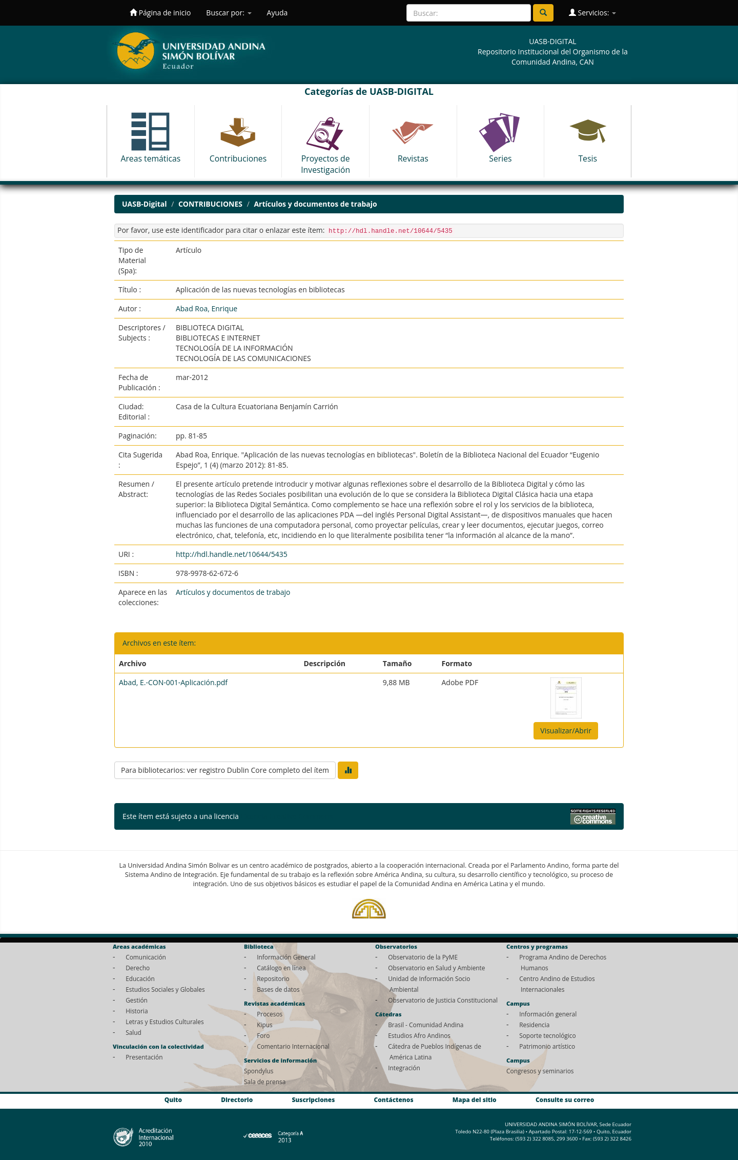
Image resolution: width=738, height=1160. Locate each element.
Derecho (138, 968)
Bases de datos (278, 989)
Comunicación (146, 957)
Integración (404, 1068)
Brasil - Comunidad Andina (425, 1025)
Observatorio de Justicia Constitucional (443, 1000)
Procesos (269, 1014)
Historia (137, 1011)
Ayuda (277, 12)
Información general (548, 1014)
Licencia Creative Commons (286, 816)
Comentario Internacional (293, 1046)
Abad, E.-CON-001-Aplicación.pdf (173, 682)
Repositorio (273, 978)
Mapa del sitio (475, 1099)
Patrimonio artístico (547, 1046)
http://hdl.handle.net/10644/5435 (232, 554)
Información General (286, 957)
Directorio (237, 1099)
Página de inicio (160, 12)
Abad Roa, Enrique (206, 308)
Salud (133, 1032)
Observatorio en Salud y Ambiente (436, 968)
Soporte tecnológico (547, 1035)
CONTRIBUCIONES (210, 204)
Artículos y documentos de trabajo (315, 204)
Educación (140, 978)
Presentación (144, 1057)
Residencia (534, 1025)
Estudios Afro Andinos (419, 1035)
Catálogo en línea (281, 968)
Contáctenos (394, 1099)
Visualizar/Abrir (565, 730)
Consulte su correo (565, 1099)
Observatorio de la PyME (423, 957)
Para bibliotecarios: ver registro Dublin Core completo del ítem (225, 770)
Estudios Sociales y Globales (165, 989)
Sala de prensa (264, 1081)
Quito (173, 1099)
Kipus (265, 1025)
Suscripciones (313, 1099)
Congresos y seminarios (539, 1071)
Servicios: (592, 12)
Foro (263, 1035)
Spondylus (258, 1071)
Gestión (137, 1000)
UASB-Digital (144, 204)
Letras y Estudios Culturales (165, 1021)
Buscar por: (228, 12)
